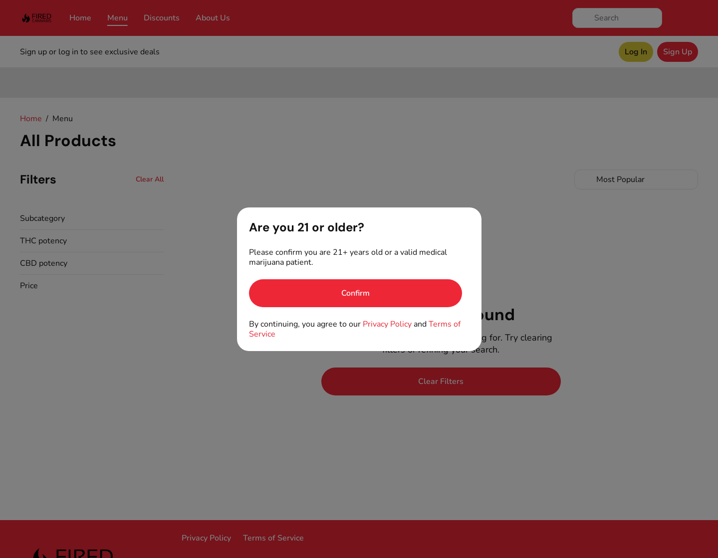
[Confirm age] (355, 293)
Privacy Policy (387, 324)
